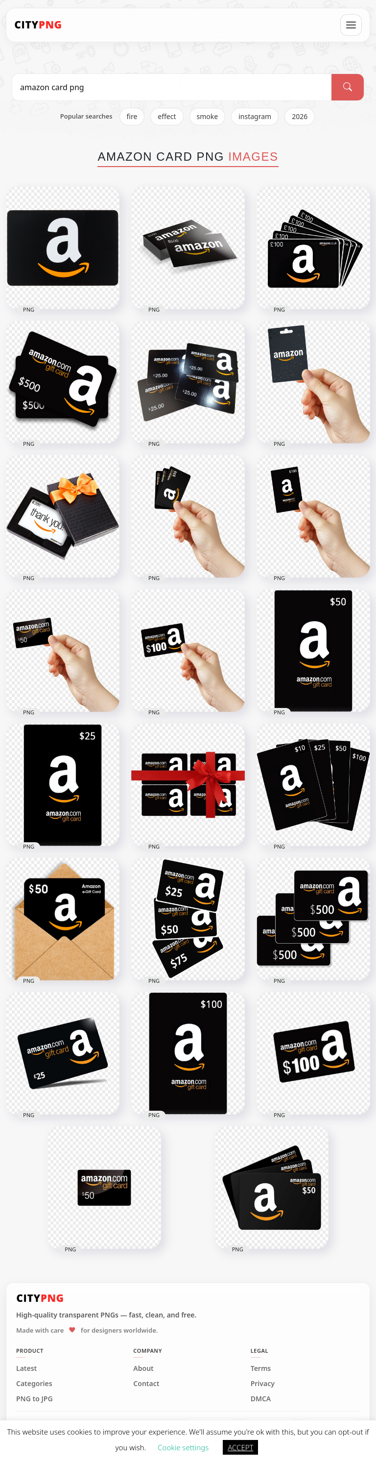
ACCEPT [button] (240, 1447)
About (143, 1368)
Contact (146, 1383)
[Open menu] (351, 25)
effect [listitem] (167, 116)
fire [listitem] (132, 116)
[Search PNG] (171, 87)
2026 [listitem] (299, 116)
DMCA (261, 1398)
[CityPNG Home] (38, 25)
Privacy (263, 1383)
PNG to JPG (34, 1398)
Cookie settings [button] (183, 1447)
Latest (26, 1368)
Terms (261, 1368)
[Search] (347, 87)
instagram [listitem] (254, 116)
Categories (34, 1383)
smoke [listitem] (207, 116)
